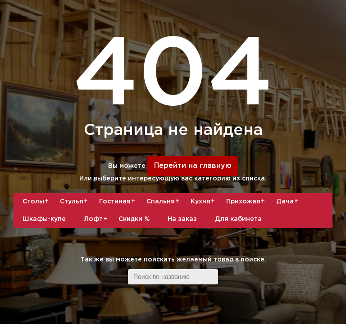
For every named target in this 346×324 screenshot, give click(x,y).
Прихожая (246, 201)
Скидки (134, 219)
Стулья (75, 201)
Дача (288, 201)
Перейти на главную (193, 165)
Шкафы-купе (44, 219)
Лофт (96, 219)
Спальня (164, 201)
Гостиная (118, 201)
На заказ (182, 219)
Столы (37, 201)
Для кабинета (238, 219)
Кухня (204, 201)
